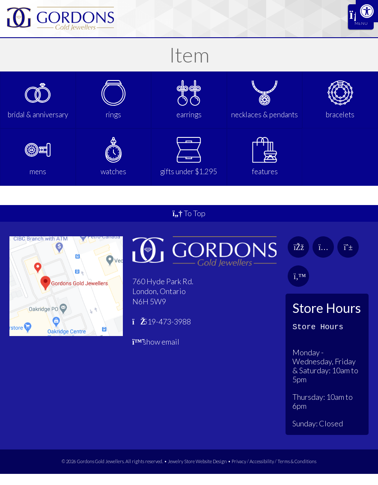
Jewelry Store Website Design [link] (197, 473)
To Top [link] (189, 224)
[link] (367, 11)
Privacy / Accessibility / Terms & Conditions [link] (274, 473)
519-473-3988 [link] (161, 333)
